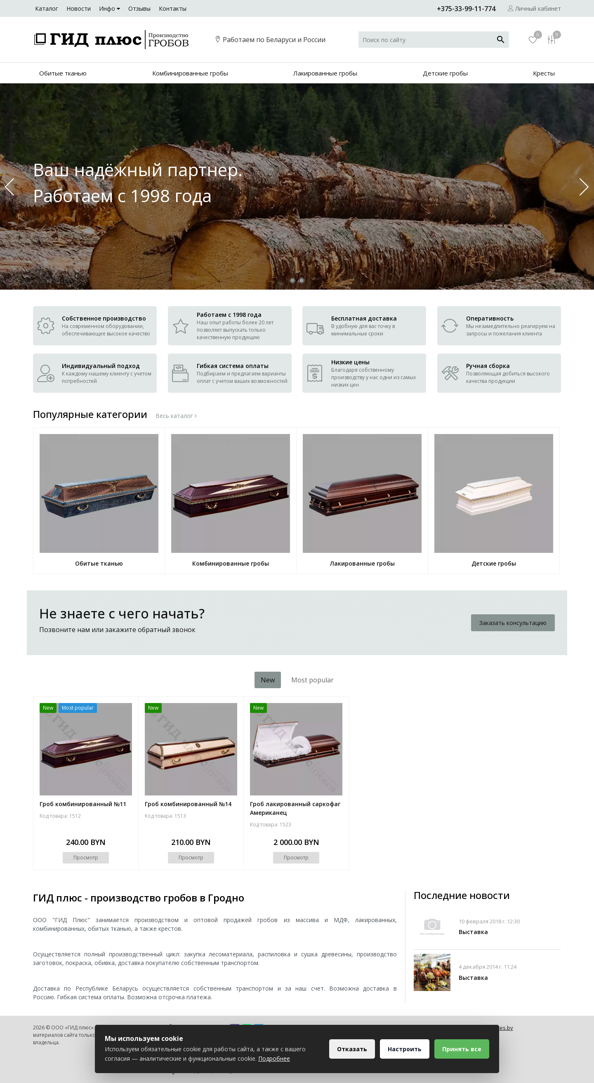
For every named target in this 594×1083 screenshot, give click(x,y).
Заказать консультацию (513, 623)
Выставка (473, 932)
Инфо (109, 8)
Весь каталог (176, 416)
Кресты (544, 73)
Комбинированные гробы (190, 73)
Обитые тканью (63, 73)
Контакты (172, 8)
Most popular (312, 679)
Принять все (461, 1049)
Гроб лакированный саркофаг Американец (295, 808)
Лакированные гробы (325, 73)
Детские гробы (445, 73)
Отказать (352, 1049)
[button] (584, 186)
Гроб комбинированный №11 (83, 804)
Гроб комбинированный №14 (188, 804)
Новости (78, 8)
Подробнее (274, 1058)
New (268, 679)
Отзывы (139, 8)
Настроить (405, 1049)
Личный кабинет (534, 8)
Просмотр (85, 857)
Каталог (46, 8)
